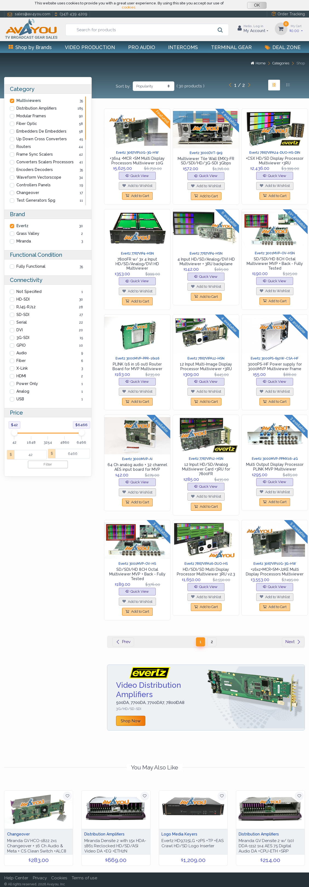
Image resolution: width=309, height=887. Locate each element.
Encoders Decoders (34, 169)
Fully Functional (30, 266)
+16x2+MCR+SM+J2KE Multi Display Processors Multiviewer (275, 571)
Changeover (27, 192)
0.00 (296, 28)
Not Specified (29, 291)
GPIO (21, 345)
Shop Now (131, 720)
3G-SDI (22, 337)
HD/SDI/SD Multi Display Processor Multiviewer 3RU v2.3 (206, 571)
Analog (22, 391)
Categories (280, 63)
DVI (19, 330)
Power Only (27, 383)
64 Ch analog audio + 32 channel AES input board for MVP (137, 467)
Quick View (137, 176)
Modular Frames (31, 116)
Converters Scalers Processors (45, 162)
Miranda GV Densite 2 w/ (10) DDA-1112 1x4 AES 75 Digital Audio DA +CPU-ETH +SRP (266, 846)
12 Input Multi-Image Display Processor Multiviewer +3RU (206, 366)
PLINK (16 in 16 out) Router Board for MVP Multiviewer (137, 366)
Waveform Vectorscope (38, 177)
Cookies (59, 877)
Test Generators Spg (35, 200)
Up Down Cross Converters (41, 139)
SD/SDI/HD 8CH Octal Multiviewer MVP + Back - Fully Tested (275, 263)
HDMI (21, 376)
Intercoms (183, 47)
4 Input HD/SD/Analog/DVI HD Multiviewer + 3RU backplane (206, 261)
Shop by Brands (30, 47)
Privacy (40, 877)
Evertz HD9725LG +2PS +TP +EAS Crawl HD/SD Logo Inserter (192, 843)
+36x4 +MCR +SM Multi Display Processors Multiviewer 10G (137, 160)
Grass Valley (27, 233)
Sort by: (123, 86)
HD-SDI (23, 299)
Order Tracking (288, 14)
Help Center (16, 877)
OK (257, 5)
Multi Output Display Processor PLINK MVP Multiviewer (275, 466)
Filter (48, 464)
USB (20, 399)
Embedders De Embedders (41, 131)
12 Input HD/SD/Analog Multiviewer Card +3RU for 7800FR (206, 469)
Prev (123, 641)
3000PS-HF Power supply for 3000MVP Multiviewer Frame (275, 366)
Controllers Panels (33, 185)
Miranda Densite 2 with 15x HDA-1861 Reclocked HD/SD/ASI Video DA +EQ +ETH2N (115, 846)
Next (293, 641)
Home (258, 63)
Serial (21, 322)
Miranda (23, 241)
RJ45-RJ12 (26, 307)
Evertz (22, 226)
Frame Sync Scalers (34, 154)
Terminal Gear (231, 47)
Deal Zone (283, 47)
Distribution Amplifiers (36, 108)
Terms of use (84, 877)
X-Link (22, 368)
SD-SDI (22, 314)
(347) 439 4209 (70, 14)
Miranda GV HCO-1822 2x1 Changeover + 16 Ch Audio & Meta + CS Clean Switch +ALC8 (36, 846)
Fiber (21, 360)
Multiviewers (28, 100)
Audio (21, 353)
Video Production (90, 47)
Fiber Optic (26, 123)
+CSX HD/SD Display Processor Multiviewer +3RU (275, 160)
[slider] (14, 433)
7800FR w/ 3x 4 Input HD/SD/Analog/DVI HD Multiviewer (137, 264)
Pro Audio (141, 47)
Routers (23, 146)
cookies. (129, 7)
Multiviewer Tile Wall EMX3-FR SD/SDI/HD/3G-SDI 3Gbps (206, 161)
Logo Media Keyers (179, 834)
